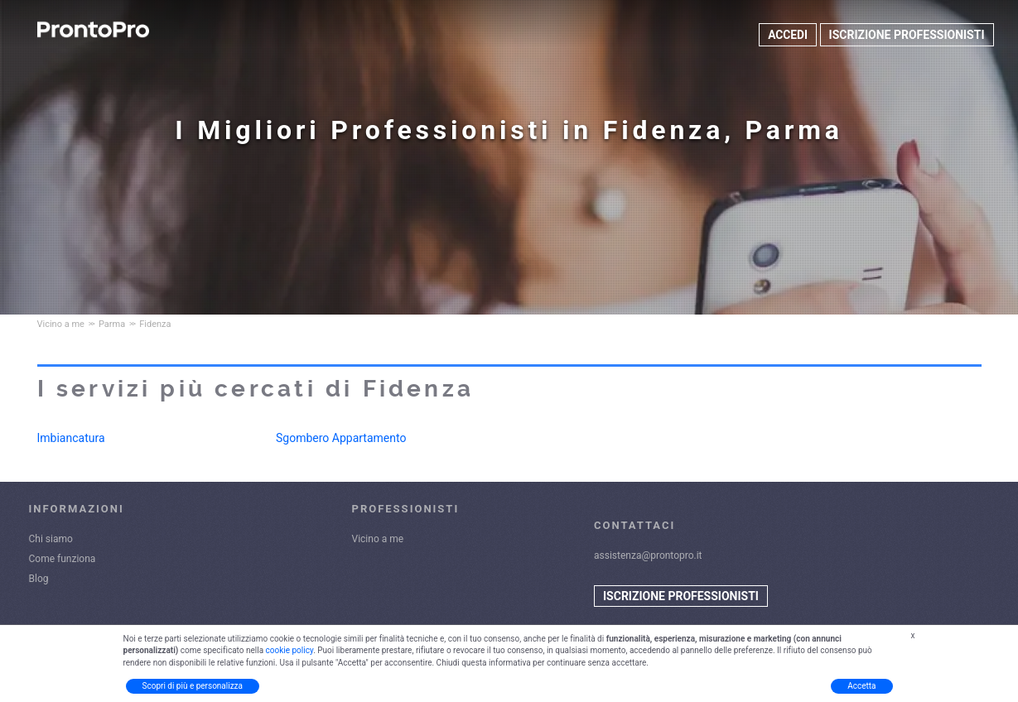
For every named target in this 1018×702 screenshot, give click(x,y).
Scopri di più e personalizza (193, 685)
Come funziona (62, 559)
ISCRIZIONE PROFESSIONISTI (907, 34)
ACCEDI (787, 34)
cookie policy (290, 650)
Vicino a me (378, 539)
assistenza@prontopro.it (648, 555)
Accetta (861, 685)
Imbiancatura (71, 438)
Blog (39, 578)
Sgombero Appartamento (341, 438)
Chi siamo (51, 539)
